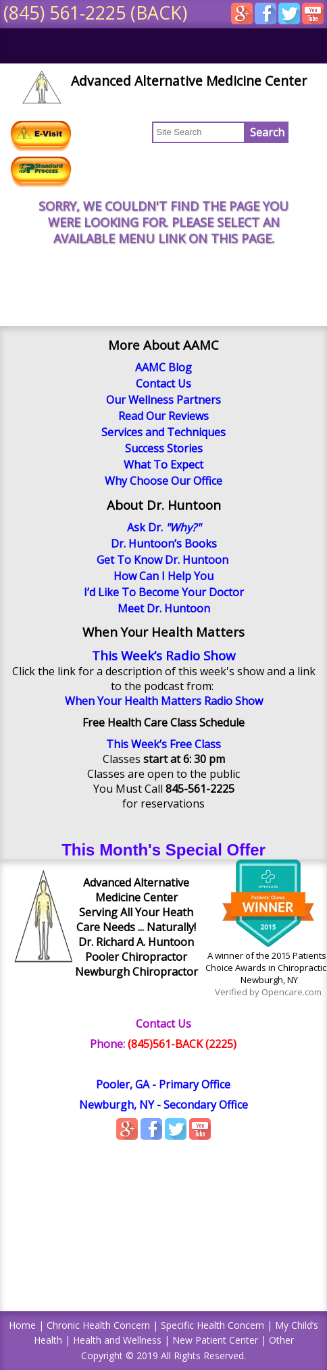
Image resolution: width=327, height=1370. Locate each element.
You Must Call (163, 788)
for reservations (163, 803)
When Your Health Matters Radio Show (164, 700)
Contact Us (163, 1023)
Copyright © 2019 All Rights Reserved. (163, 1355)
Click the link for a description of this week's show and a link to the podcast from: (164, 678)
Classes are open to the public (163, 773)
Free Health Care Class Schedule (163, 722)
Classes (164, 759)
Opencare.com (291, 992)
